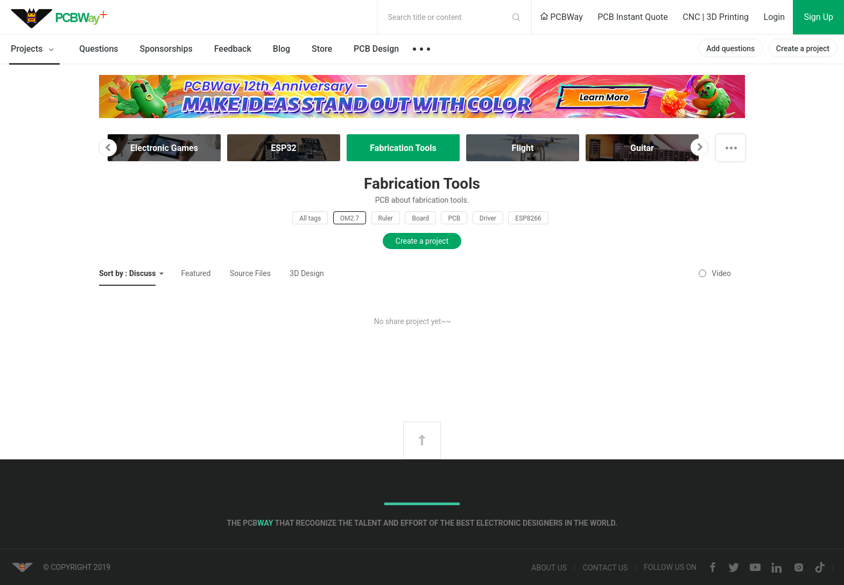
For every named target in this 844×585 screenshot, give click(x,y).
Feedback (232, 49)
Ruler (385, 218)
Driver (488, 218)
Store (322, 49)
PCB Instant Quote (632, 17)
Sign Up (818, 17)
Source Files (250, 273)
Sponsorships (166, 49)
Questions (98, 49)
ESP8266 (528, 218)
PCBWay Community (62, 17)
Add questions (730, 48)
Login (774, 17)
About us (549, 567)
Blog (281, 49)
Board (420, 218)
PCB (454, 218)
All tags (310, 218)
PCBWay (561, 17)
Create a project (802, 48)
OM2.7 (349, 218)
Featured (195, 273)
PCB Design (376, 49)
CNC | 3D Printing (716, 17)
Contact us (605, 567)
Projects (34, 49)
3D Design (306, 273)
